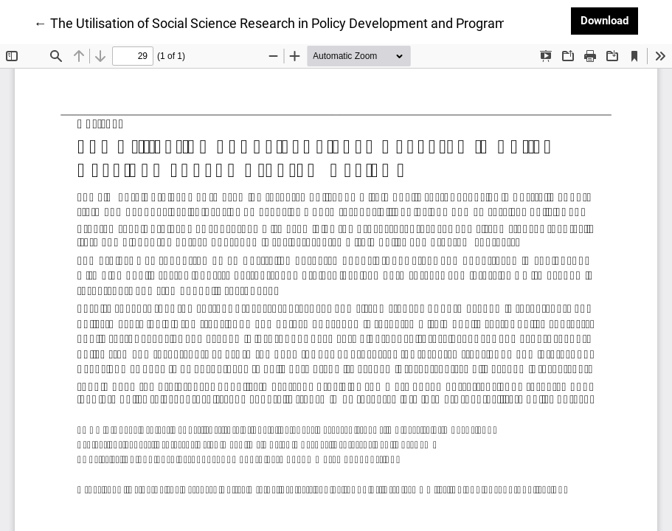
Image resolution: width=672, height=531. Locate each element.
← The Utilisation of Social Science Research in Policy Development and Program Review (293, 22)
